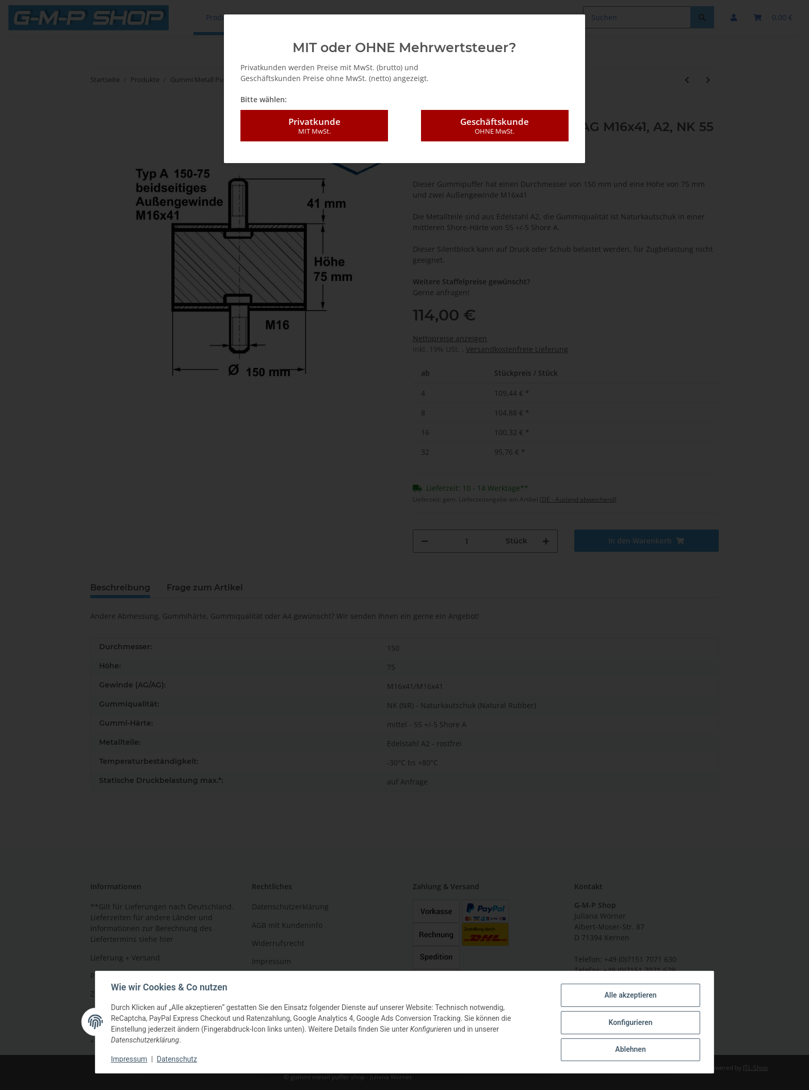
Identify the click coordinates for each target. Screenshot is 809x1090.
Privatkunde (314, 126)
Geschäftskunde (495, 126)
